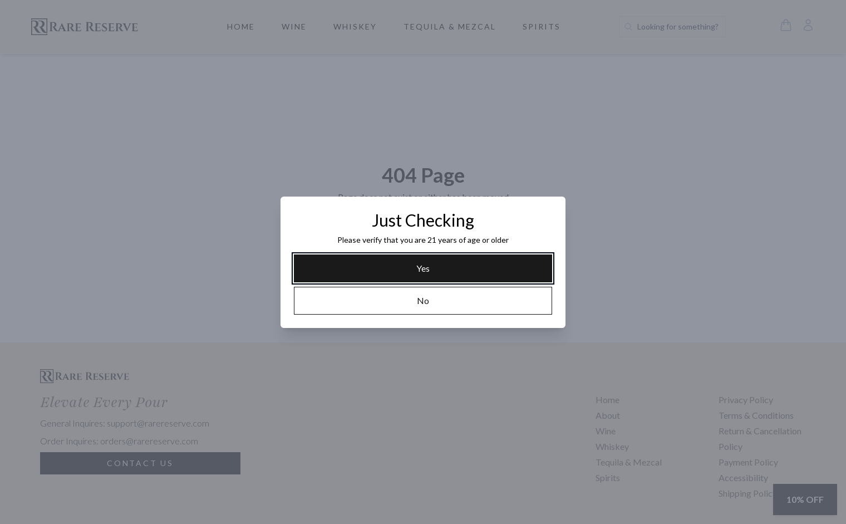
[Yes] (423, 268)
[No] (423, 301)
